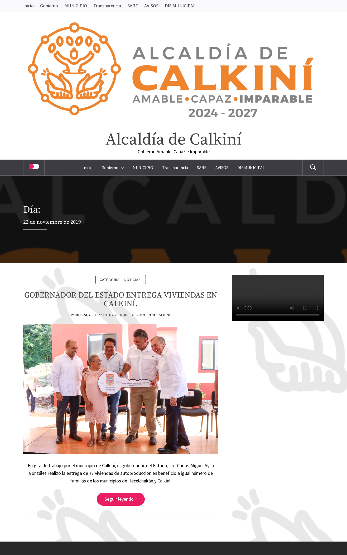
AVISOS (151, 6)
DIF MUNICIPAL (180, 6)
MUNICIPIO (75, 6)
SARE (132, 6)
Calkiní (163, 314)
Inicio (28, 6)
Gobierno (49, 6)
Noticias (132, 279)
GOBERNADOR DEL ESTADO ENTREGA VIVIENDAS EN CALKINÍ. (120, 299)
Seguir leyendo (121, 499)
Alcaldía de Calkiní (173, 140)
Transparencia (107, 6)
